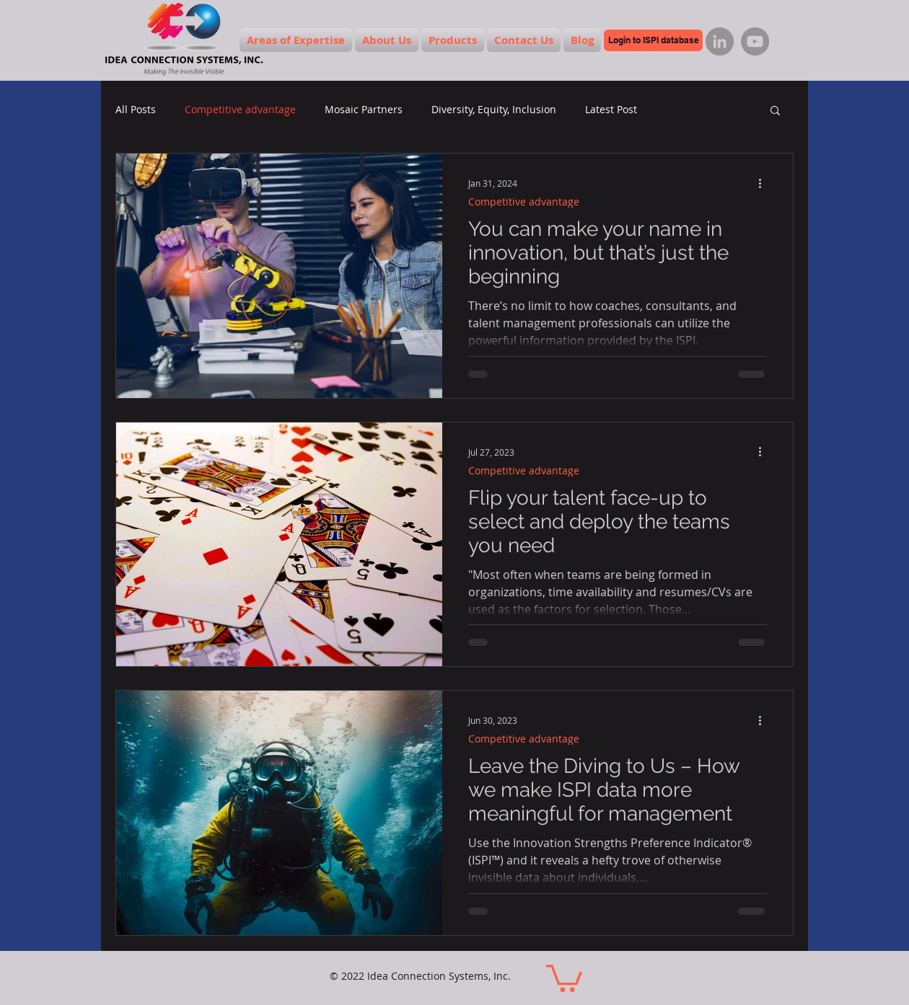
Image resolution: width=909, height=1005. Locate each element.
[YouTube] (755, 41)
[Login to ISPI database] (653, 40)
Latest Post (611, 109)
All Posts (135, 109)
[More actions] (764, 183)
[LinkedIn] (720, 41)
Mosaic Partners (364, 109)
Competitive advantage (240, 109)
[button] (775, 111)
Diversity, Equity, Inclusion (493, 109)
